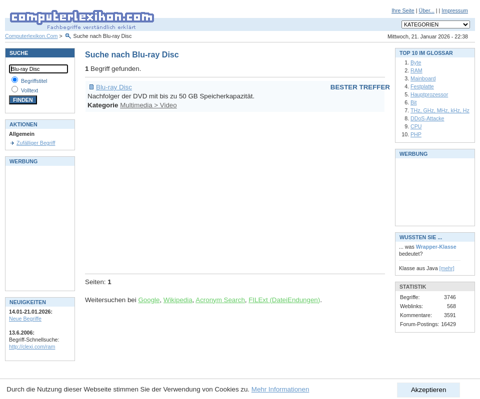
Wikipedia (178, 300)
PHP (416, 134)
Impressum (455, 10)
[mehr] (447, 268)
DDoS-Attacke (427, 118)
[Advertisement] (264, 191)
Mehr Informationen (281, 389)
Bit (413, 102)
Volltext (29, 90)
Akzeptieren (428, 390)
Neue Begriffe (25, 319)
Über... (426, 10)
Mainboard (423, 78)
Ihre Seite (403, 10)
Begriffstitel (34, 81)
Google (149, 300)
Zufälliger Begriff (35, 143)
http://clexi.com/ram (32, 347)
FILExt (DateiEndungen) (284, 300)
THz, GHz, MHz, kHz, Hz (440, 110)
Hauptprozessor (429, 94)
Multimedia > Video (148, 105)
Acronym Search (220, 300)
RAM (416, 70)
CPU (416, 126)
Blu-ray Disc (114, 87)
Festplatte (422, 86)
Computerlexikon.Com (31, 36)
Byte (415, 62)
